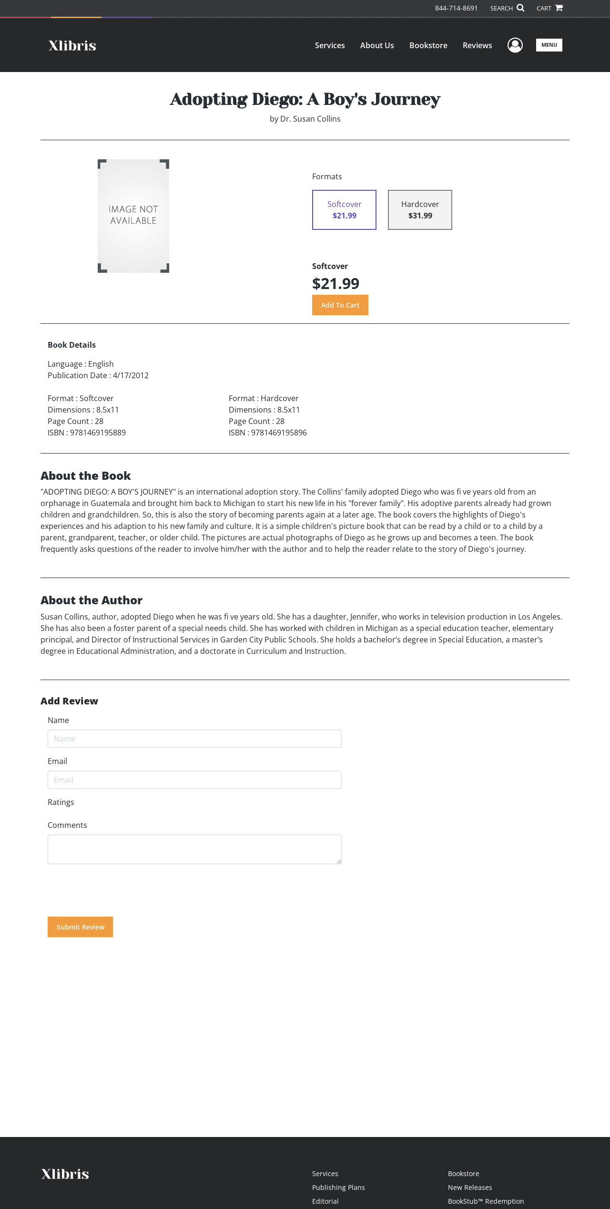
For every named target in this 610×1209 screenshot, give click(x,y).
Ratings (61, 802)
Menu (549, 44)
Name (58, 720)
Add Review (69, 701)
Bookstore (428, 45)
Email (57, 761)
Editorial (325, 1201)
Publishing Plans (338, 1187)
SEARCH (507, 8)
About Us (377, 45)
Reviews (477, 45)
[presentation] (120, 890)
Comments (67, 825)
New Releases (470, 1187)
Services (330, 45)
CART (549, 8)
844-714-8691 (456, 7)
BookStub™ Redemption (486, 1201)
